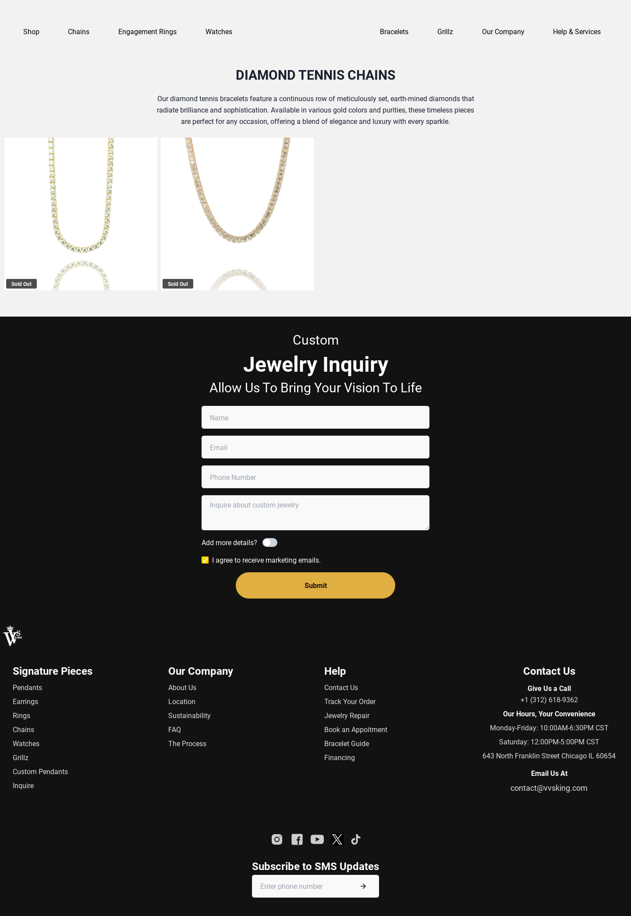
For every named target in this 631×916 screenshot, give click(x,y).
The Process (187, 743)
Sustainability (189, 715)
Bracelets (394, 31)
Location (181, 701)
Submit (316, 585)
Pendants (27, 687)
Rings (21, 715)
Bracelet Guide (346, 743)
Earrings (25, 701)
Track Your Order (350, 701)
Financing (339, 757)
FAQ (174, 729)
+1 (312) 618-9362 (549, 699)
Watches (26, 743)
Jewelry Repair (346, 715)
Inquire (23, 785)
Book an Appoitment (355, 729)
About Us (182, 687)
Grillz (445, 31)
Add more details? (229, 542)
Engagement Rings (147, 31)
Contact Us (341, 687)
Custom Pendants (40, 771)
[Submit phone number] (363, 886)
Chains (23, 729)
